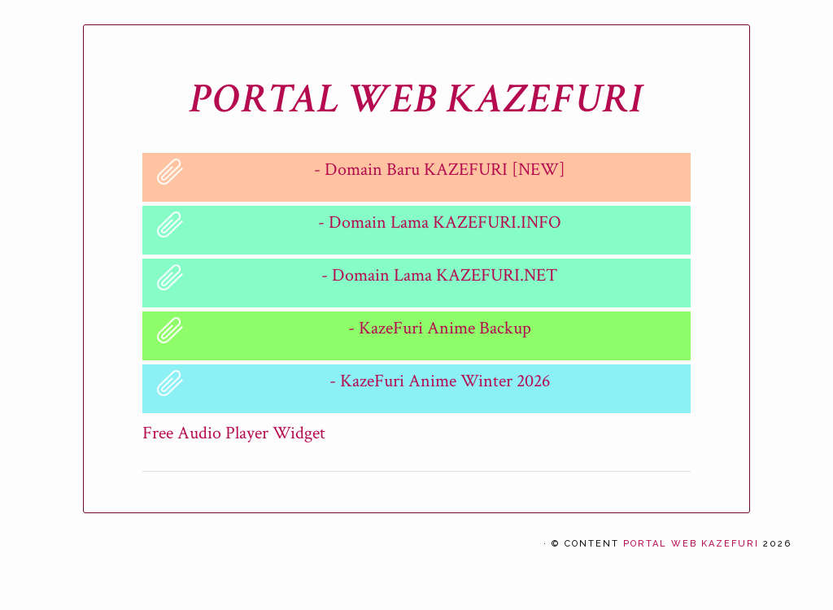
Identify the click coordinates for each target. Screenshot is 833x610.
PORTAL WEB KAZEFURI (416, 99)
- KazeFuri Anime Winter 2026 (439, 381)
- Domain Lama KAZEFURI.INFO (439, 222)
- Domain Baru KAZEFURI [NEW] (439, 169)
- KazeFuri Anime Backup (439, 328)
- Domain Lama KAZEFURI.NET (439, 275)
